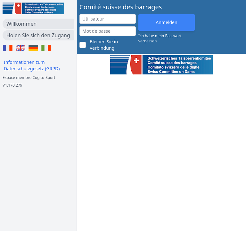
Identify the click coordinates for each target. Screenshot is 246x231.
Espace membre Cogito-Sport (29, 77)
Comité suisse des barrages (120, 7)
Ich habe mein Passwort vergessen (160, 38)
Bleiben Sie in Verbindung (104, 44)
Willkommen (21, 23)
